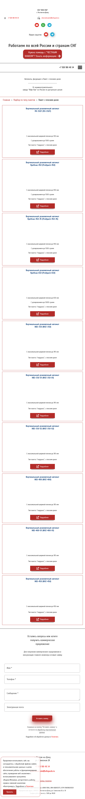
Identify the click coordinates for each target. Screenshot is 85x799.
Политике (54, 737)
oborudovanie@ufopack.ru (50, 18)
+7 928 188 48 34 (13, 18)
